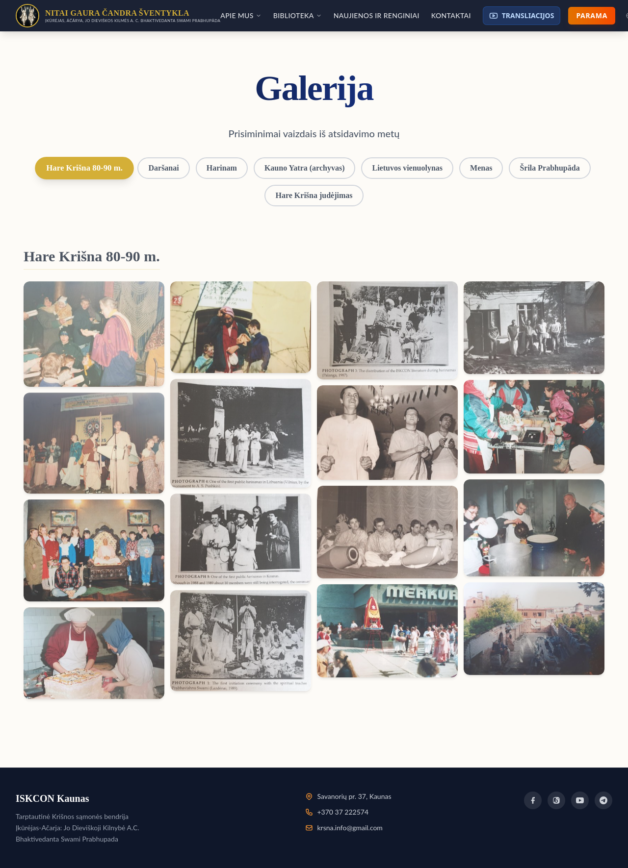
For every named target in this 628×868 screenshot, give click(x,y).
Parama (591, 15)
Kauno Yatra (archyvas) (304, 168)
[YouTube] (580, 800)
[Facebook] (533, 800)
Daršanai (163, 168)
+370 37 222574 (342, 812)
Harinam (222, 168)
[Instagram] (556, 800)
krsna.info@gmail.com (349, 827)
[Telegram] (603, 800)
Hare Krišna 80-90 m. (85, 167)
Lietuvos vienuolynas (407, 168)
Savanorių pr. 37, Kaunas (354, 796)
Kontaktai (451, 15)
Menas (481, 168)
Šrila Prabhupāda (549, 168)
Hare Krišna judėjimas (313, 195)
